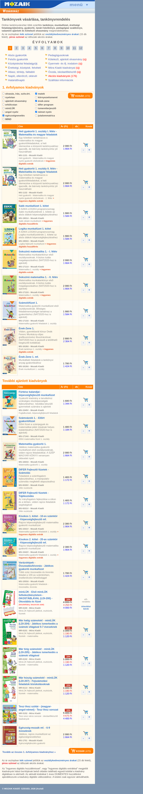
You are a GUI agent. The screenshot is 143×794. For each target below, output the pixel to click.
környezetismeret (46, 97)
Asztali (40, 788)
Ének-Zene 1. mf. (29, 356)
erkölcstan (10, 104)
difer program (44, 104)
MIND (7, 119)
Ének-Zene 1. (26, 328)
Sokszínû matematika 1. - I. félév (38, 251)
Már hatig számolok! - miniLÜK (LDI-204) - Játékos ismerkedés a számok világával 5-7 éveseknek (38, 623)
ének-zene (42, 101)
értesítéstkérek (86, 607)
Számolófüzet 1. (28, 302)
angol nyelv (10, 112)
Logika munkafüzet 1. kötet (35, 228)
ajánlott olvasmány (15, 101)
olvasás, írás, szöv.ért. (16, 93)
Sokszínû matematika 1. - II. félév (38, 277)
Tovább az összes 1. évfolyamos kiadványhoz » (29, 752)
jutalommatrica (45, 115)
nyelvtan (9, 97)
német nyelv (43, 112)
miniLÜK (9, 108)
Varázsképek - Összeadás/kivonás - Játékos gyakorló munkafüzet (36, 565)
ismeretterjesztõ (45, 108)
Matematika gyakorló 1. (32, 444)
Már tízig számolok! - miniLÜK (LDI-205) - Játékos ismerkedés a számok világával (38, 652)
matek (40, 93)
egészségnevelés (14, 115)
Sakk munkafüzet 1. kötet (34, 205)
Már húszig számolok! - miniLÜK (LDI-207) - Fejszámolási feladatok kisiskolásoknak (38, 681)
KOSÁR (77, 96)
